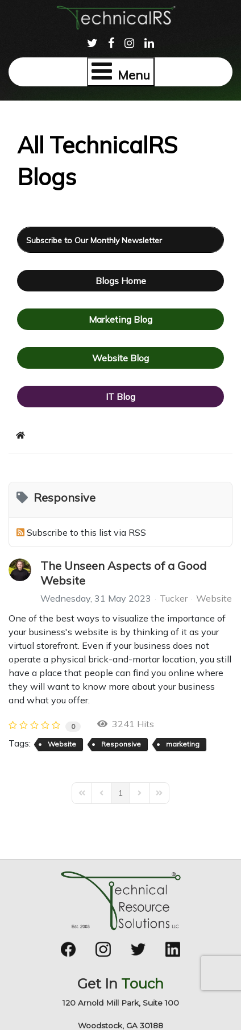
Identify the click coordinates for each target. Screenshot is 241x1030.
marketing (183, 744)
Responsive (121, 744)
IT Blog (120, 396)
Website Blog (120, 358)
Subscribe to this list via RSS (86, 532)
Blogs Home (120, 280)
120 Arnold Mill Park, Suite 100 (121, 1002)
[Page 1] (120, 793)
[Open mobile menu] (121, 71)
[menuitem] (92, 41)
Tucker (174, 598)
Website (214, 598)
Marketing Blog (120, 319)
